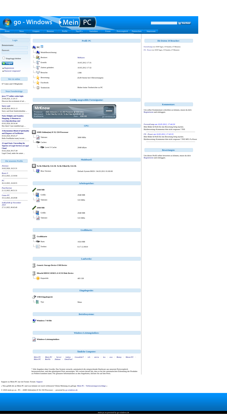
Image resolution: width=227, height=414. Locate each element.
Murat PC (129, 357)
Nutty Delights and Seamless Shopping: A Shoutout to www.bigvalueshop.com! (13, 118)
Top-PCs (79, 31)
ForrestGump (148, 47)
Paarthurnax (7, 188)
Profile (64, 31)
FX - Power (147, 50)
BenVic (48, 359)
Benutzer (50, 31)
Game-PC (6, 195)
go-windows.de (71, 390)
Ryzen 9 (5, 173)
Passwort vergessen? (12, 71)
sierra (96, 357)
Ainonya (5, 166)
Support (39, 382)
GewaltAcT (79, 357)
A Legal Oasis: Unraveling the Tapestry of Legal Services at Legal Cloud (15, 145)
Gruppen (36, 31)
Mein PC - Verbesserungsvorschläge (91, 386)
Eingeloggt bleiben (13, 58)
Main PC (48, 357)
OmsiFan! (68, 359)
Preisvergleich (122, 31)
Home (7, 31)
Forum (107, 31)
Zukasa (57, 359)
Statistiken (93, 31)
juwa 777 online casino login (12, 96)
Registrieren (9, 68)
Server (59, 357)
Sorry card (6, 106)
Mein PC (37, 357)
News (21, 31)
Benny (119, 357)
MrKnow (81, 57)
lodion (68, 357)
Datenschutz (137, 31)
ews (111, 357)
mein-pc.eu (102, 412)
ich (89, 357)
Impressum (151, 31)
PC (3, 180)
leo (104, 357)
